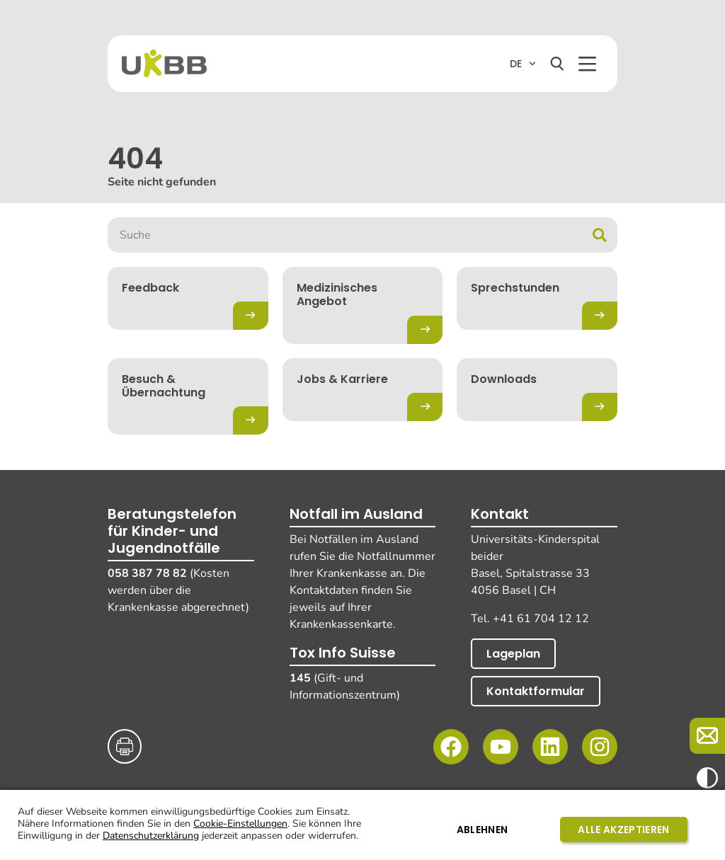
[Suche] (599, 235)
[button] (587, 64)
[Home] (164, 63)
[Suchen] (557, 64)
